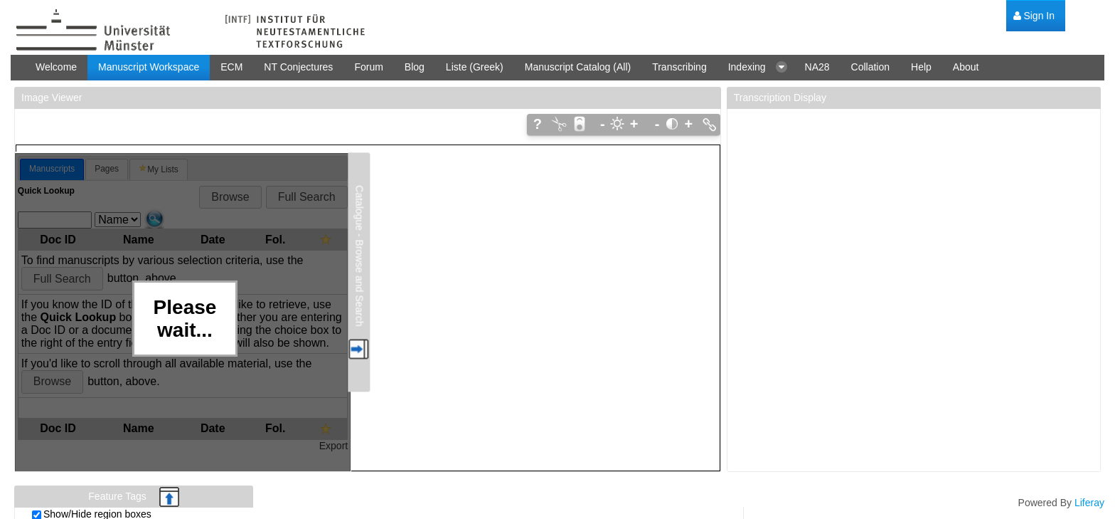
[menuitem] (1034, 16)
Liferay (1089, 502)
